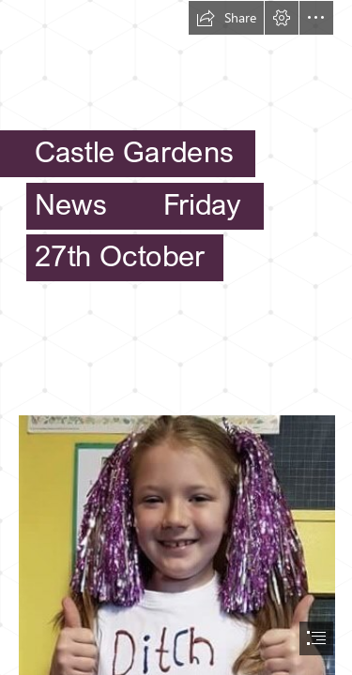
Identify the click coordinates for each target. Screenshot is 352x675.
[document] (176, 337)
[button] (226, 18)
